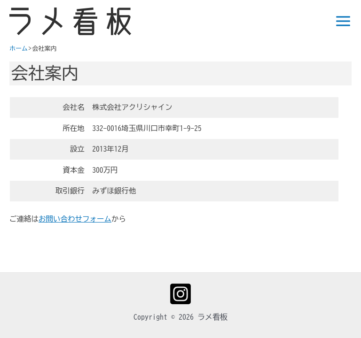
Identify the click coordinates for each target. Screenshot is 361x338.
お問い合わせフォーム (75, 219)
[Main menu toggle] (340, 21)
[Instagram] (180, 294)
